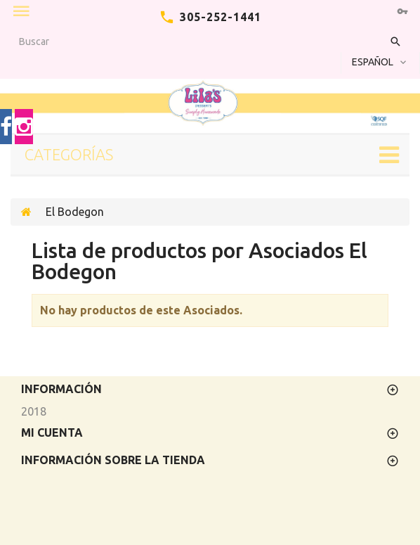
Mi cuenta (52, 432)
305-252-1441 (220, 17)
